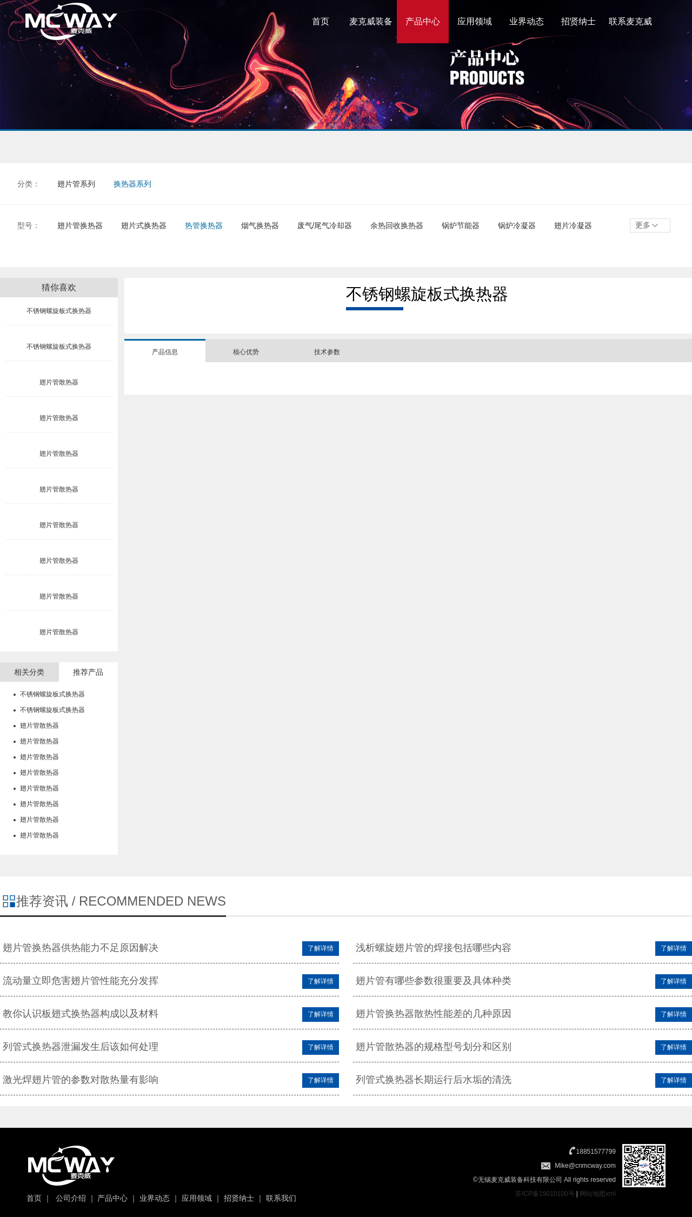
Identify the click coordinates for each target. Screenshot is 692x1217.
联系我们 (281, 1198)
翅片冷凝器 (573, 225)
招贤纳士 (578, 21)
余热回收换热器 (396, 225)
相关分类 (29, 672)
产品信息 (165, 352)
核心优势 (246, 352)
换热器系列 (132, 183)
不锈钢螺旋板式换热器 (52, 694)
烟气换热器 (260, 225)
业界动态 (526, 21)
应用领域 (474, 21)
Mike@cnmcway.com (585, 1165)
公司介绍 (71, 1198)
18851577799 (596, 1151)
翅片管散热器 (39, 725)
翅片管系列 (76, 183)
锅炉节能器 (461, 225)
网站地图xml (598, 1194)
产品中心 (422, 21)
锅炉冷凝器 (517, 225)
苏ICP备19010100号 (544, 1194)
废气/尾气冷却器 (324, 225)
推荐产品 (88, 672)
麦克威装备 (370, 21)
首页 (320, 21)
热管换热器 (204, 225)
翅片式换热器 (144, 225)
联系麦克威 (630, 21)
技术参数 (327, 352)
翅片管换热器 (80, 225)
